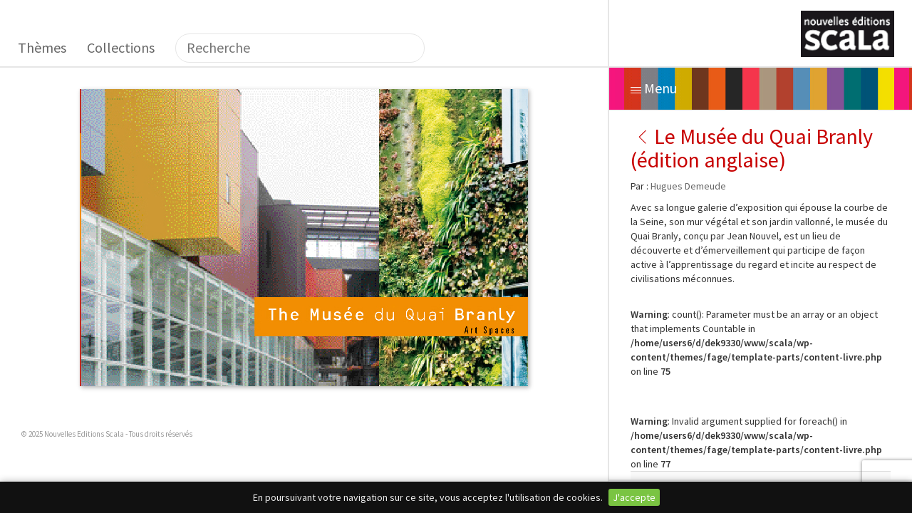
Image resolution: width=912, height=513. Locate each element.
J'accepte (634, 497)
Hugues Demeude (688, 186)
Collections (121, 47)
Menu (654, 88)
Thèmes (42, 47)
